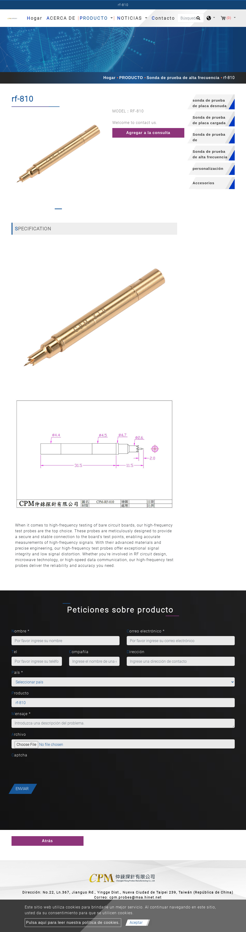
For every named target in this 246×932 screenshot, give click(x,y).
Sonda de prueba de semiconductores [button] (209, 138)
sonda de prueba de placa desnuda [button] (210, 103)
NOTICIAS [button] (130, 18)
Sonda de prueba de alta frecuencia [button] (210, 154)
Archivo (19, 734)
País (17, 672)
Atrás (47, 841)
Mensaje (21, 713)
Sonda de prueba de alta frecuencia (183, 78)
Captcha (19, 755)
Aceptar (136, 922)
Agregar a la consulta (148, 133)
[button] (15, 160)
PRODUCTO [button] (94, 18)
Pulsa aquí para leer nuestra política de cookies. (73, 922)
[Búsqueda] (190, 18)
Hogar (35, 18)
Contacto (163, 18)
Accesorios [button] (204, 183)
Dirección (135, 652)
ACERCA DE (61, 18)
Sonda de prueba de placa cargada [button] (209, 120)
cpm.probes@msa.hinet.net (135, 897)
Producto (20, 693)
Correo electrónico (146, 631)
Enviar (22, 788)
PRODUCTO (131, 78)
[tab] (209, 102)
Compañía (79, 652)
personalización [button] (208, 168)
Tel (14, 652)
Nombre (21, 631)
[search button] (197, 19)
